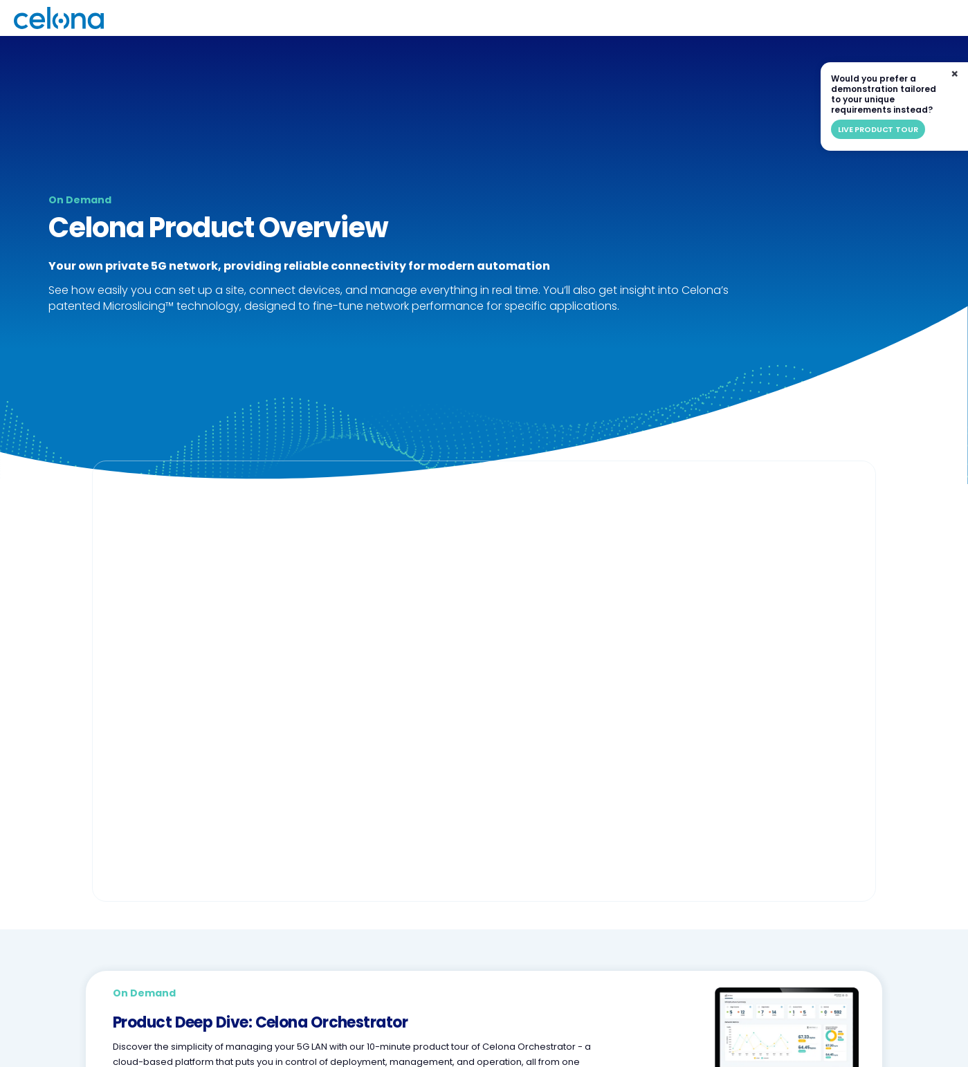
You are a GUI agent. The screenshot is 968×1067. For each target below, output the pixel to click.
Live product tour (878, 129)
